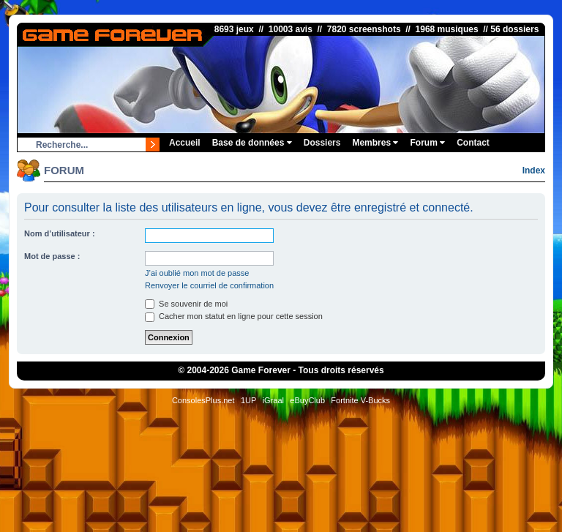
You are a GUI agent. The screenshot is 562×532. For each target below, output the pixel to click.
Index (533, 170)
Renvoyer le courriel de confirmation (209, 285)
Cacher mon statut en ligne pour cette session (234, 316)
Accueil (185, 143)
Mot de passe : (52, 256)
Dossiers (322, 143)
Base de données (252, 143)
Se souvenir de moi (186, 303)
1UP (248, 400)
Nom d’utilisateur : (59, 233)
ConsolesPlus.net (203, 400)
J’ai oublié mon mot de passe (197, 273)
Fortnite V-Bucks (360, 400)
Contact (473, 143)
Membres (375, 143)
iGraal (273, 400)
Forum (427, 143)
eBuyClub (307, 400)
